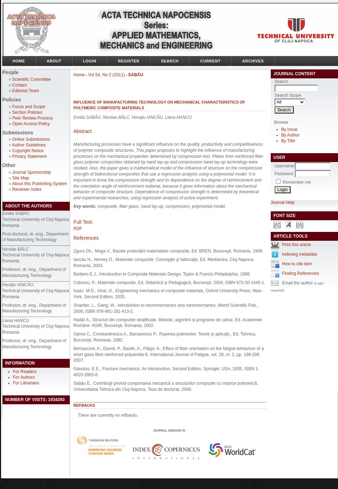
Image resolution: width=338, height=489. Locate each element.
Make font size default (288, 224)
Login (90, 61)
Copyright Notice (28, 150)
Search (170, 61)
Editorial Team (25, 90)
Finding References (300, 273)
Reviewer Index (27, 189)
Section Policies (27, 112)
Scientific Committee (31, 79)
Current (210, 61)
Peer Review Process (32, 118)
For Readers (25, 371)
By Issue (289, 129)
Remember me (297, 182)
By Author (290, 135)
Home (19, 61)
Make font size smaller (277, 224)
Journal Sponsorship (31, 172)
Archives (253, 61)
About (54, 61)
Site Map (20, 178)
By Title (288, 140)
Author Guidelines (29, 145)
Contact (19, 85)
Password (284, 173)
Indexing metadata (299, 254)
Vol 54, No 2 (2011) (106, 74)
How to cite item (297, 263)
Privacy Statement (29, 156)
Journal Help (282, 202)
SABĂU (135, 74)
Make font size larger (299, 224)
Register (128, 61)
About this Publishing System (39, 183)
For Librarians (26, 382)
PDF (78, 228)
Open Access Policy (31, 123)
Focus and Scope (28, 106)
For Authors (24, 377)
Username (284, 165)
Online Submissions (31, 139)
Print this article (296, 244)
